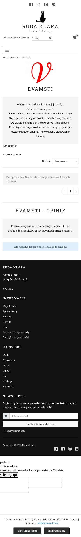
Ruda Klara (40, 23)
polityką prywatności (48, 522)
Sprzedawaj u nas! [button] (16, 37)
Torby (6, 365)
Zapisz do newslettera (41, 424)
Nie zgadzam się (56, 530)
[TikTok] (53, 4)
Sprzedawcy (10, 311)
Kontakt (8, 288)
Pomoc (7, 321)
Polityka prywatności (16, 337)
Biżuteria (8, 386)
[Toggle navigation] (7, 50)
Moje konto (9, 306)
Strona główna (10, 57)
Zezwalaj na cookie (27, 530)
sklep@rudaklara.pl (15, 279)
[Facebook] (31, 4)
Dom (6, 376)
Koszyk (7, 316)
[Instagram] (38, 4)
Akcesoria (9, 360)
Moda (6, 355)
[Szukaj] (50, 38)
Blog (5, 327)
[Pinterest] (46, 4)
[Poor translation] (12, 475)
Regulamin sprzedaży (16, 332)
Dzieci (6, 370)
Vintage (7, 381)
